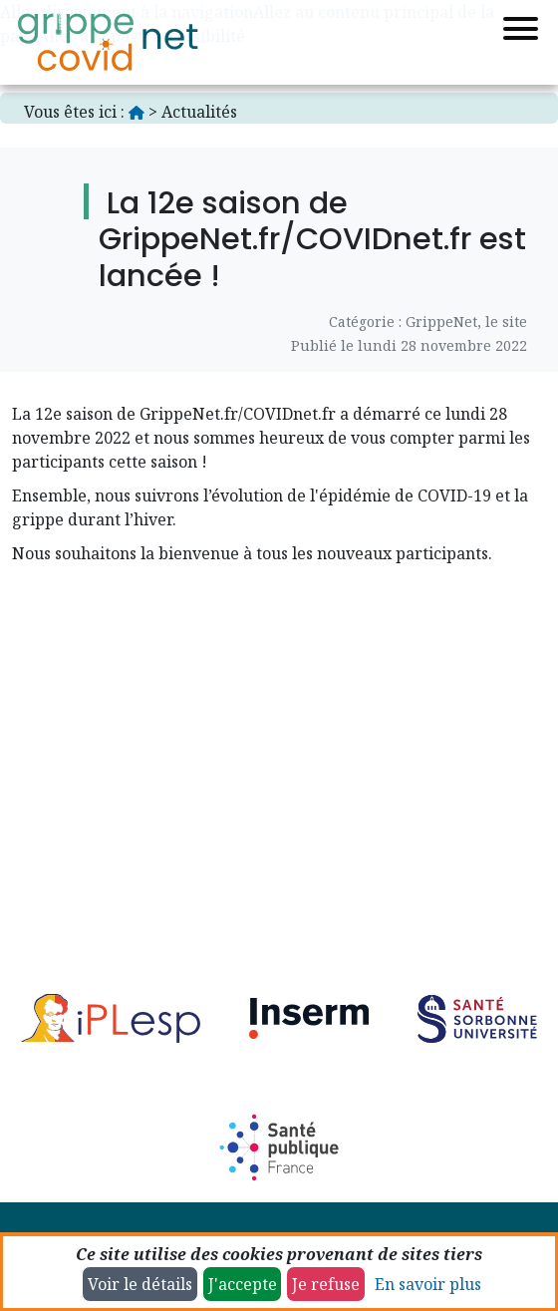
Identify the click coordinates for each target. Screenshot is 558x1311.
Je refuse (326, 1284)
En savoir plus (428, 1284)
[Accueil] (107, 42)
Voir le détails (140, 1284)
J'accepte (242, 1284)
